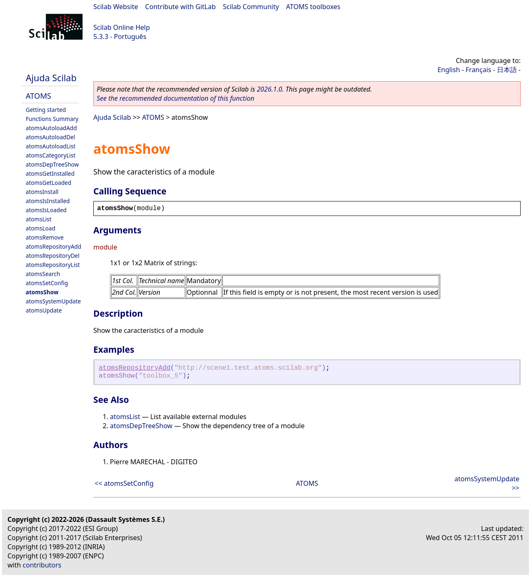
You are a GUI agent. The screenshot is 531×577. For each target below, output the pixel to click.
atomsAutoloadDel (50, 137)
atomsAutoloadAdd (51, 128)
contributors (42, 565)
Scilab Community (251, 6)
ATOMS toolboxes (313, 6)
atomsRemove (44, 237)
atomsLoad (40, 228)
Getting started (46, 110)
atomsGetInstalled (50, 173)
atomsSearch (43, 274)
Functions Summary (52, 119)
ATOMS (38, 95)
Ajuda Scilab (51, 78)
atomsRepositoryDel (52, 255)
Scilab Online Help (121, 27)
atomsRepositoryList (53, 265)
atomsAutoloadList (51, 146)
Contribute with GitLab (180, 6)
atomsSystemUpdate (53, 301)
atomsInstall (42, 192)
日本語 (507, 69)
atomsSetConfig (47, 283)
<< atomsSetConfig (124, 483)
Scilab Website (115, 6)
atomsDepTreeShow (52, 164)
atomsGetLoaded (48, 183)
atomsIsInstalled (48, 201)
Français (478, 69)
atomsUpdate (44, 310)
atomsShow (42, 292)
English (448, 69)
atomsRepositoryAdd (53, 246)
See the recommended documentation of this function (175, 98)
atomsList (38, 219)
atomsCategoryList (51, 155)
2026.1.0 (269, 89)
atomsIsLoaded (46, 210)
